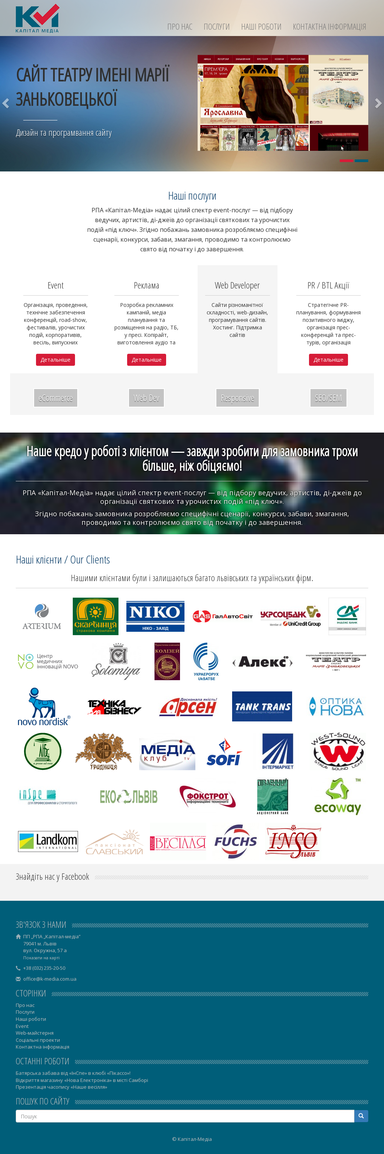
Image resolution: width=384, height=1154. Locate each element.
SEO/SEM (328, 397)
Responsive (237, 397)
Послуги (217, 26)
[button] (6, 103)
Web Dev (146, 397)
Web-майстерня (35, 1032)
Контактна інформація (329, 26)
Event (22, 1026)
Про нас (179, 26)
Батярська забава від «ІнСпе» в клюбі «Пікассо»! (73, 1073)
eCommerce (56, 397)
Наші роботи (261, 26)
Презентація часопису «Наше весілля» (61, 1086)
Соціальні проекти (38, 1040)
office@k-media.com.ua (49, 978)
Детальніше (55, 359)
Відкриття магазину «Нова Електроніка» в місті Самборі (82, 1080)
